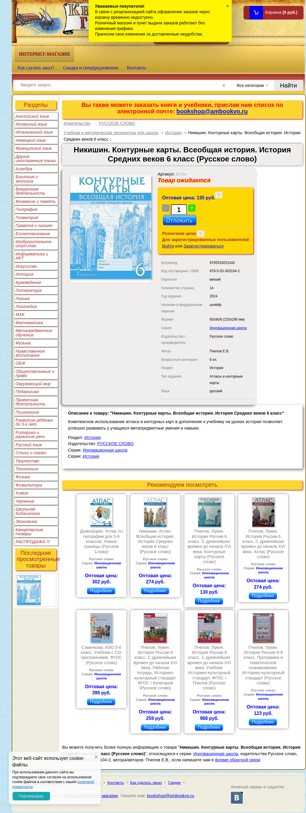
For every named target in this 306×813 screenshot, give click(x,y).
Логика (23, 298)
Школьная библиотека (28, 511)
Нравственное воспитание (30, 353)
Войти (168, 246)
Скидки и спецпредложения (90, 67)
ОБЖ (20, 363)
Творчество (27, 461)
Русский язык (29, 444)
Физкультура (29, 485)
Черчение (25, 501)
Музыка (23, 343)
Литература (29, 290)
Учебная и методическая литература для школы (111, 132)
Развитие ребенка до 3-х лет (34, 422)
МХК (20, 314)
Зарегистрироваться (203, 246)
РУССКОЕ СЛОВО (117, 123)
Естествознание (33, 233)
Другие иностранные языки (36, 158)
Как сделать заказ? (36, 67)
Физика (23, 476)
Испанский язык (31, 124)
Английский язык (32, 116)
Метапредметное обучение (34, 332)
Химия (22, 493)
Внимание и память (36, 201)
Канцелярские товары (29, 531)
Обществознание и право (35, 373)
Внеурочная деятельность (30, 191)
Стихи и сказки (31, 452)
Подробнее (101, 590)
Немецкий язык (31, 140)
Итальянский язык (34, 132)
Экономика (26, 521)
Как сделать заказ (146, 782)
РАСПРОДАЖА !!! (33, 541)
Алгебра (24, 168)
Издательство (77, 123)
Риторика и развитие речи (30, 434)
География (26, 209)
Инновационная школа (228, 328)
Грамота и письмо (34, 225)
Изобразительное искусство (34, 243)
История (24, 274)
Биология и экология (27, 178)
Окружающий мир (33, 383)
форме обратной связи (237, 760)
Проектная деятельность (30, 402)
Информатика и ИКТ (32, 256)
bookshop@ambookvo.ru (212, 111)
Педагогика (27, 391)
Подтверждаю (31, 796)
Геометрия (27, 217)
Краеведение (28, 282)
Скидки (174, 782)
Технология (27, 469)
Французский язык (34, 148)
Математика (29, 322)
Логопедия (26, 306)
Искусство (26, 266)
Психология (27, 412)
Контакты (136, 67)
